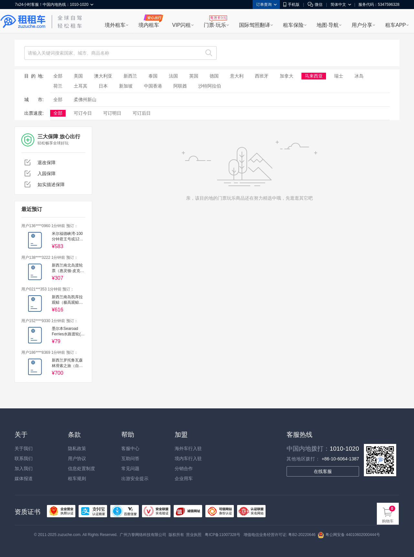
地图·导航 (328, 25)
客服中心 (130, 448)
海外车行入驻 (188, 448)
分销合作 (184, 468)
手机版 (291, 4)
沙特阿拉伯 (209, 86)
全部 (57, 76)
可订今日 (83, 113)
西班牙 (261, 76)
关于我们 (24, 448)
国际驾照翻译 (254, 25)
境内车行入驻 (188, 458)
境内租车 (148, 25)
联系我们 (24, 458)
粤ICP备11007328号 (222, 534)
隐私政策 (77, 448)
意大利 (237, 76)
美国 (78, 76)
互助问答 (130, 458)
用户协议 (77, 458)
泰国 (153, 76)
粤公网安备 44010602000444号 (349, 534)
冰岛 (359, 76)
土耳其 (80, 86)
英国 (193, 76)
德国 (214, 76)
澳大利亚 (103, 76)
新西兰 (130, 76)
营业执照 (194, 534)
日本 (103, 86)
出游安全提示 (134, 478)
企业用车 (184, 478)
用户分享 (362, 25)
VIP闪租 (181, 25)
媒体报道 (24, 478)
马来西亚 (314, 76)
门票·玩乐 (215, 25)
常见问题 (130, 468)
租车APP (395, 25)
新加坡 (126, 86)
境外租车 (115, 25)
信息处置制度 (81, 468)
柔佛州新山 (85, 99)
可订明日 (112, 113)
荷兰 (57, 86)
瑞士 (338, 76)
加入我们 (24, 468)
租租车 (23, 21)
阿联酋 (180, 86)
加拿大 (286, 76)
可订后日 (142, 113)
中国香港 (153, 86)
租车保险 (293, 25)
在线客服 (323, 471)
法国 (173, 76)
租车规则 (77, 478)
